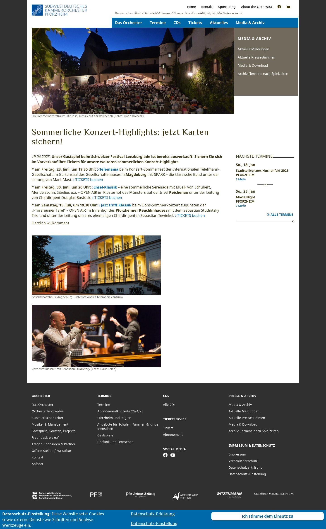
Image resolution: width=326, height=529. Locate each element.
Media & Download (253, 65)
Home (191, 7)
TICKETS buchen (89, 179)
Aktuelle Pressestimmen (256, 57)
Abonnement (173, 434)
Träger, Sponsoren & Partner (53, 444)
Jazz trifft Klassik (116, 205)
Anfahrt (37, 464)
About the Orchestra (256, 7)
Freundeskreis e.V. (46, 437)
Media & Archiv (250, 22)
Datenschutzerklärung (246, 467)
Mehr (242, 179)
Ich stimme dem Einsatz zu (267, 516)
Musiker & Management (50, 424)
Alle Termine (282, 214)
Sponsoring (227, 7)
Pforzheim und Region (114, 418)
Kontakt (207, 7)
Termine (158, 22)
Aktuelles (219, 22)
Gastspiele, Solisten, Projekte (53, 431)
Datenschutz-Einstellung (247, 474)
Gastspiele (105, 435)
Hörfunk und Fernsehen (115, 442)
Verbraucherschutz (243, 461)
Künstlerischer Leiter (47, 418)
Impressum (237, 454)
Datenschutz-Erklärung (153, 514)
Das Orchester (128, 22)
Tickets (195, 22)
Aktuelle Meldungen (253, 49)
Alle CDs (169, 404)
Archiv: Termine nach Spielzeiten (263, 73)
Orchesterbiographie (48, 411)
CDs (177, 22)
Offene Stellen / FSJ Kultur (51, 450)
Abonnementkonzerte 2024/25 (120, 411)
